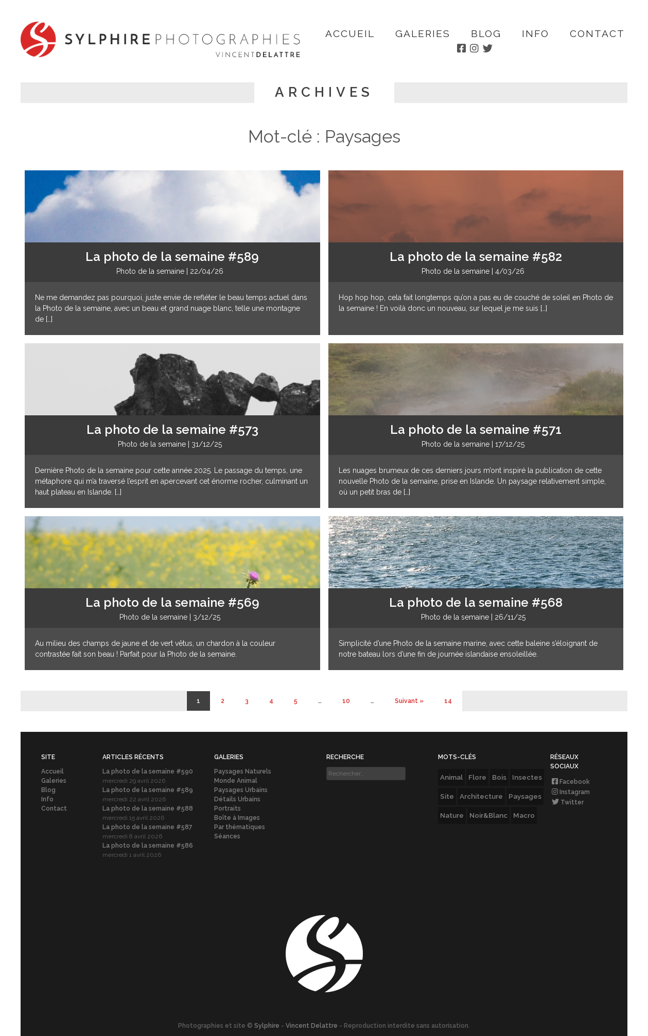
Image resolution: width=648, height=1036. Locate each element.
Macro (524, 815)
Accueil (350, 33)
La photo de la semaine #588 (147, 808)
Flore (477, 777)
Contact (597, 33)
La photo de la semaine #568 (476, 602)
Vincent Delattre (312, 1025)
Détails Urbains (237, 799)
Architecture (481, 796)
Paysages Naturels (242, 771)
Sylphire (266, 1025)
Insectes (527, 777)
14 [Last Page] (448, 701)
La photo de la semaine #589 (172, 256)
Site (447, 796)
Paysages (525, 796)
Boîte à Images (237, 817)
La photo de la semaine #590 (147, 771)
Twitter (567, 802)
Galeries (422, 33)
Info (535, 33)
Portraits (227, 808)
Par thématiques (239, 827)
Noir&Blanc (488, 815)
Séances (227, 836)
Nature (452, 815)
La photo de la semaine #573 (172, 429)
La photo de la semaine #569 (172, 602)
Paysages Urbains (241, 790)
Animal (451, 777)
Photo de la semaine (150, 271)
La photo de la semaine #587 (147, 827)
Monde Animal (235, 780)
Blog (486, 33)
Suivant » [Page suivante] (409, 701)
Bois (499, 777)
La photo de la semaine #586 (147, 845)
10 (346, 701)
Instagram (570, 792)
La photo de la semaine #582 (476, 256)
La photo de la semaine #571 (476, 429)
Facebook (570, 781)
